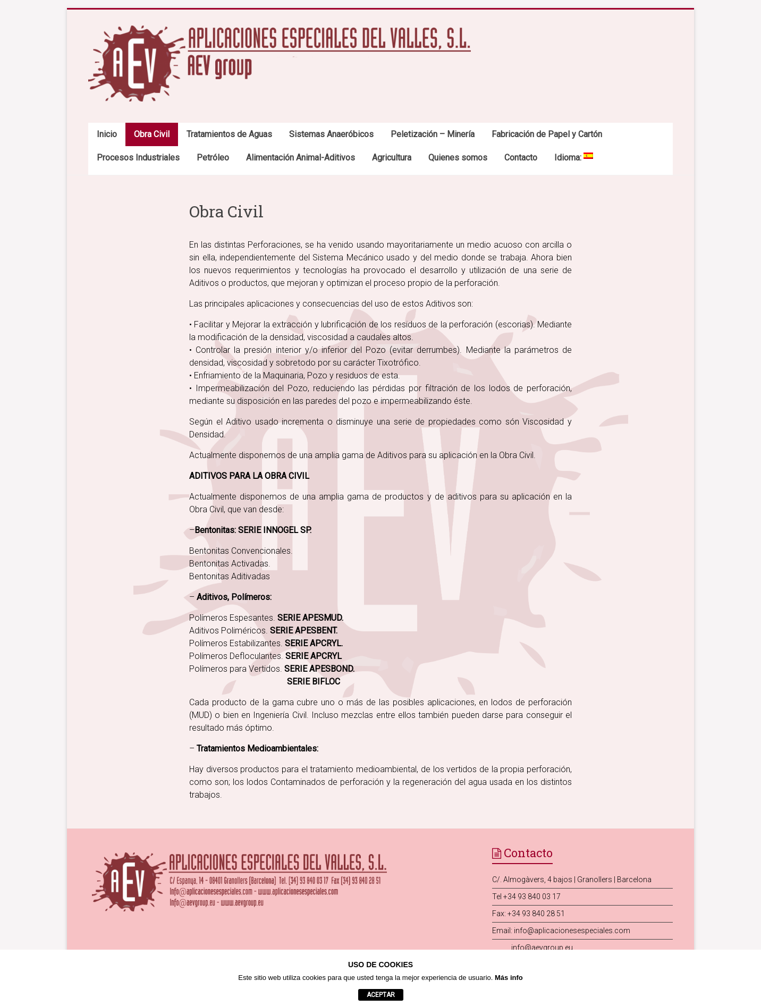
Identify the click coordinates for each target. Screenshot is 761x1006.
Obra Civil (152, 134)
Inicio (107, 134)
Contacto (520, 158)
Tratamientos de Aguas (229, 134)
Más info (509, 978)
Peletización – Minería (433, 134)
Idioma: (573, 158)
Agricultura (391, 158)
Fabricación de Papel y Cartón (547, 134)
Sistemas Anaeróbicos (331, 134)
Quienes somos (457, 158)
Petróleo (213, 158)
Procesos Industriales (138, 158)
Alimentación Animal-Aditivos (300, 158)
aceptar (381, 995)
